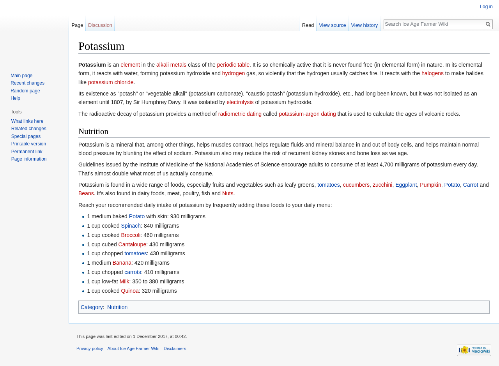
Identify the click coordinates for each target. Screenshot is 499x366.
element (130, 65)
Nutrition (117, 307)
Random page (25, 91)
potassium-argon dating (307, 114)
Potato (452, 185)
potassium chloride (111, 82)
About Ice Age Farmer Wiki (133, 348)
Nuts (228, 193)
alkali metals (171, 65)
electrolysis (239, 102)
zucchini (383, 185)
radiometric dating (240, 114)
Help (15, 98)
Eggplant (406, 185)
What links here (27, 121)
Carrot (470, 185)
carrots (132, 272)
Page (77, 25)
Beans (86, 193)
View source (332, 25)
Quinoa (130, 291)
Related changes (28, 128)
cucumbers (356, 185)
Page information (29, 159)
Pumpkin (430, 185)
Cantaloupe (133, 244)
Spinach (131, 226)
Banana (122, 263)
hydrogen (233, 73)
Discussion (100, 25)
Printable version (28, 144)
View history (364, 25)
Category (92, 307)
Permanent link (26, 151)
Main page (21, 75)
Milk (124, 281)
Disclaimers (175, 348)
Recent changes (27, 83)
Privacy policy (89, 348)
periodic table (233, 65)
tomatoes (328, 185)
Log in (486, 6)
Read (308, 25)
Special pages (26, 136)
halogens (432, 73)
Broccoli (131, 235)
